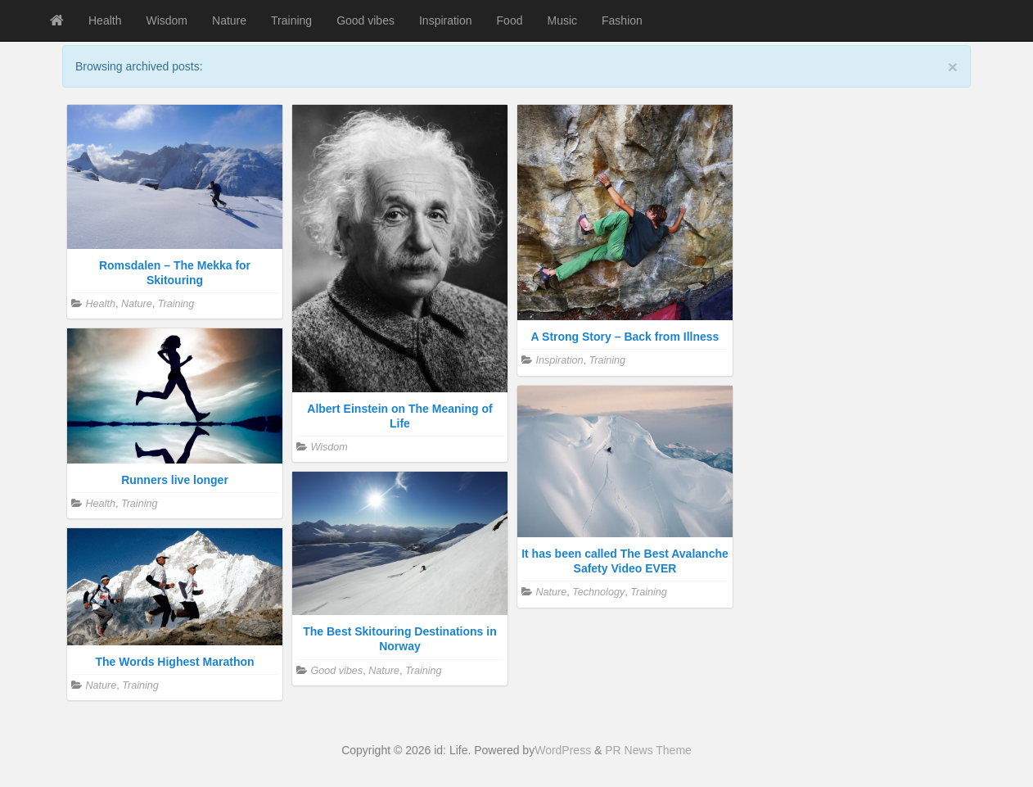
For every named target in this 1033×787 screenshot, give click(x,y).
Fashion (622, 20)
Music (562, 20)
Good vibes (365, 20)
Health (104, 20)
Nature (229, 20)
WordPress (563, 750)
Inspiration (445, 20)
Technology (598, 592)
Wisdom (166, 20)
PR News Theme (648, 750)
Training (291, 20)
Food (510, 20)
